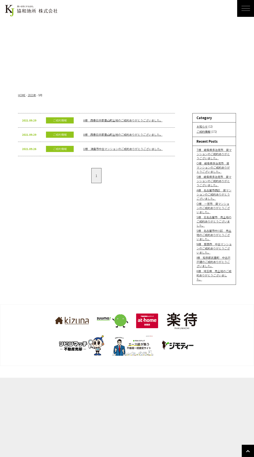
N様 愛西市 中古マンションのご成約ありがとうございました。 (214, 248)
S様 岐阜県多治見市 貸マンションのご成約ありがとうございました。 (214, 181)
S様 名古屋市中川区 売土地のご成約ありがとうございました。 (214, 235)
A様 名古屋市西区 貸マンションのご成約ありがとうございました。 (214, 194)
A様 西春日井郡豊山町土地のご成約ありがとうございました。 (122, 120)
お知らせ (202, 126)
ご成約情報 (203, 132)
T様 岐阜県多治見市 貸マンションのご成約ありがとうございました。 (214, 154)
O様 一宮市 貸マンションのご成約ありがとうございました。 (213, 208)
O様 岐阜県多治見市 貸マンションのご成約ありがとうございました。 (213, 167)
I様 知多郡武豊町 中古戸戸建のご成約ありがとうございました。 (213, 262)
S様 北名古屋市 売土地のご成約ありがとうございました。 (214, 221)
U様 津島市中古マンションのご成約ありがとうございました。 (123, 149)
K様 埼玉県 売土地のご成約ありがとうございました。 (214, 275)
